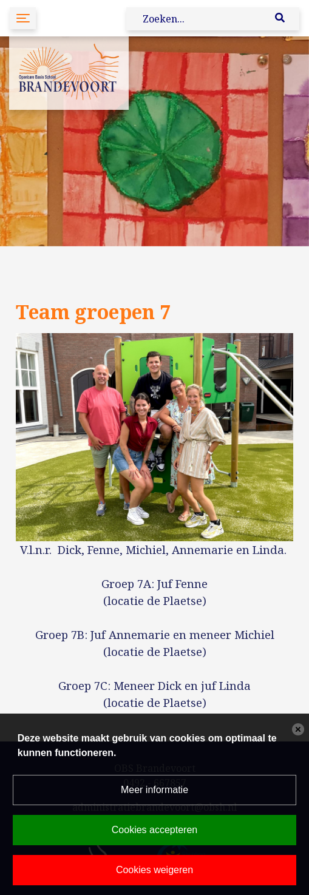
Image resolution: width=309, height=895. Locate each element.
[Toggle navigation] (23, 18)
